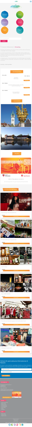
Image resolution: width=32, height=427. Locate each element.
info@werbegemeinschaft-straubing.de (6, 389)
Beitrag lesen (16, 216)
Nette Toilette (3, 407)
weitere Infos (27, 80)
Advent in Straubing (4, 402)
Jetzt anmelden (5, 375)
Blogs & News (3, 413)
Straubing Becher (4, 406)
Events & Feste (3, 414)
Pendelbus (3, 409)
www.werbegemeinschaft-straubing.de (6, 390)
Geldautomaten (3, 404)
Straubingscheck (4, 405)
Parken (2, 408)
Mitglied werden (3, 415)
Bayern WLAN (3, 403)
